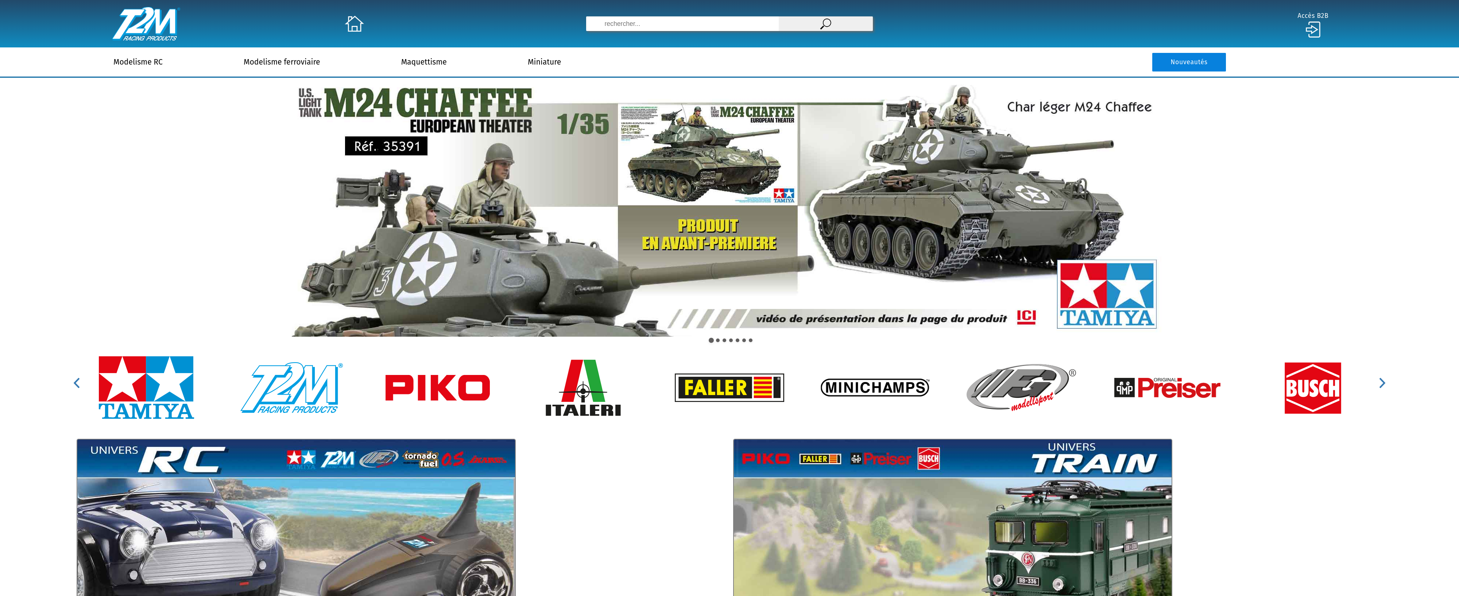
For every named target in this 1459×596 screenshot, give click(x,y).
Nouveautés (1188, 62)
